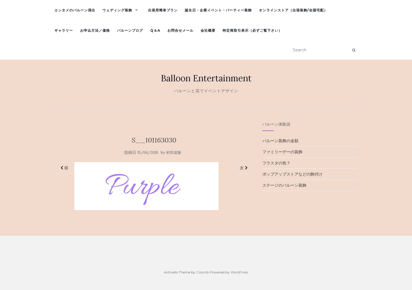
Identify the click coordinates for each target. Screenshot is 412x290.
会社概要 (208, 30)
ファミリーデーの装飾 (282, 151)
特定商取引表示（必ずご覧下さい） (252, 30)
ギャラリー (63, 30)
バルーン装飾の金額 (280, 140)
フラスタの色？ (276, 163)
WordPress (239, 272)
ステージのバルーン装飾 (284, 185)
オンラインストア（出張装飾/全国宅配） (293, 10)
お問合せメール (180, 30)
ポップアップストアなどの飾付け (292, 174)
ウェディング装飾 (117, 10)
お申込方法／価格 (95, 30)
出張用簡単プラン (163, 10)
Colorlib (202, 272)
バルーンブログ (130, 30)
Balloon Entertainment (206, 78)
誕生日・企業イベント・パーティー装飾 (218, 10)
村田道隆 (173, 152)
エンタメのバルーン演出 (74, 10)
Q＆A (155, 30)
